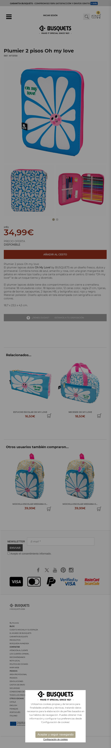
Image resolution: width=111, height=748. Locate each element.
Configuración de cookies (55, 739)
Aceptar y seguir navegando (55, 734)
